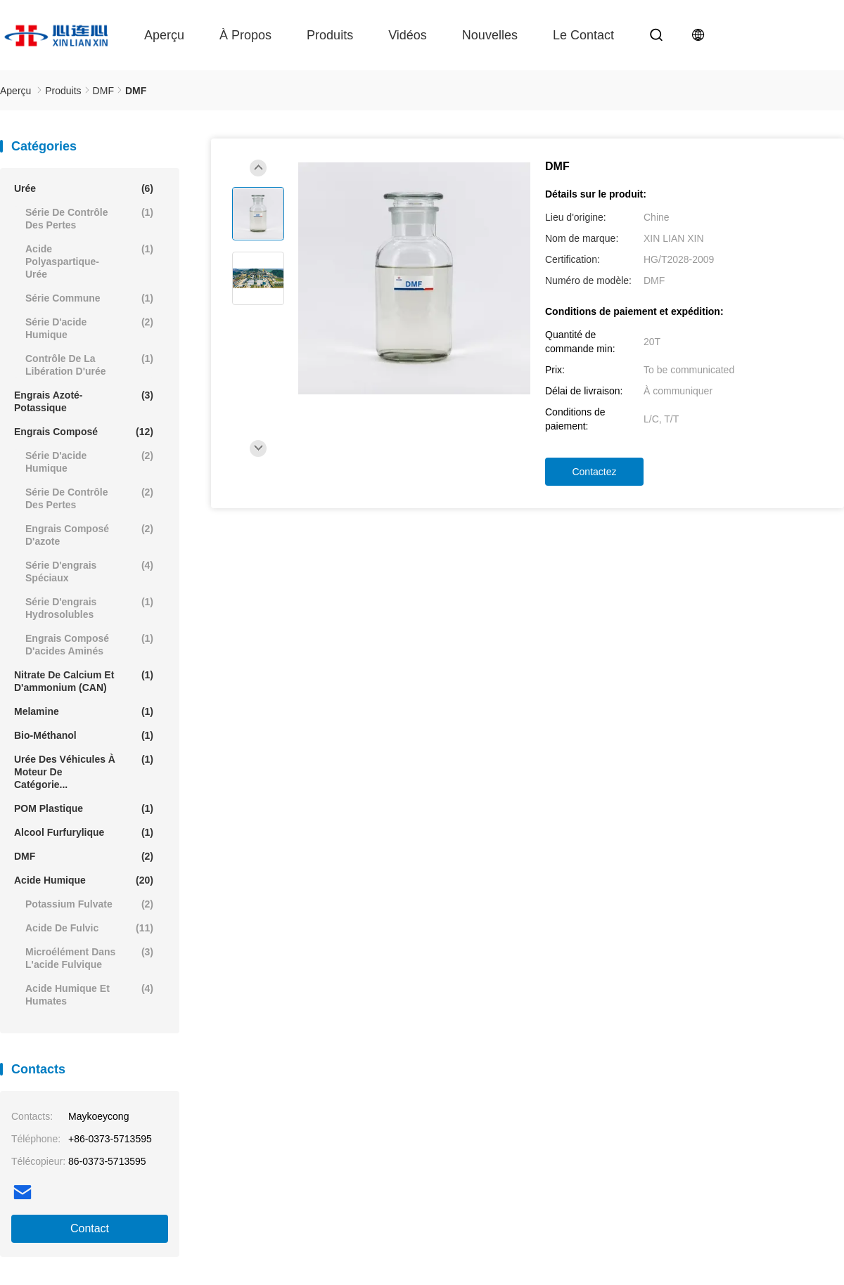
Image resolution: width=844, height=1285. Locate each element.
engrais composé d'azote (89, 534)
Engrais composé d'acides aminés (89, 644)
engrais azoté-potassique (83, 401)
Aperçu (164, 35)
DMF (83, 856)
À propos (245, 35)
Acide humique (83, 880)
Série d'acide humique (89, 328)
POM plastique (83, 808)
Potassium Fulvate (89, 904)
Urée (83, 188)
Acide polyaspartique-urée (89, 261)
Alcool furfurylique (83, 832)
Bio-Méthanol (83, 735)
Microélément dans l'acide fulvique (89, 957)
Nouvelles (490, 35)
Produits (330, 35)
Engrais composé (83, 431)
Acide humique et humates (89, 994)
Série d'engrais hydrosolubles (89, 607)
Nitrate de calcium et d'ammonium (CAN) (83, 681)
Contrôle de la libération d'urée (89, 364)
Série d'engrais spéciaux (89, 571)
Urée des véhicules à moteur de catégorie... (83, 771)
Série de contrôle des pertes (89, 218)
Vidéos (407, 35)
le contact (583, 35)
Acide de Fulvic (89, 928)
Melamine (83, 711)
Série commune (89, 298)
